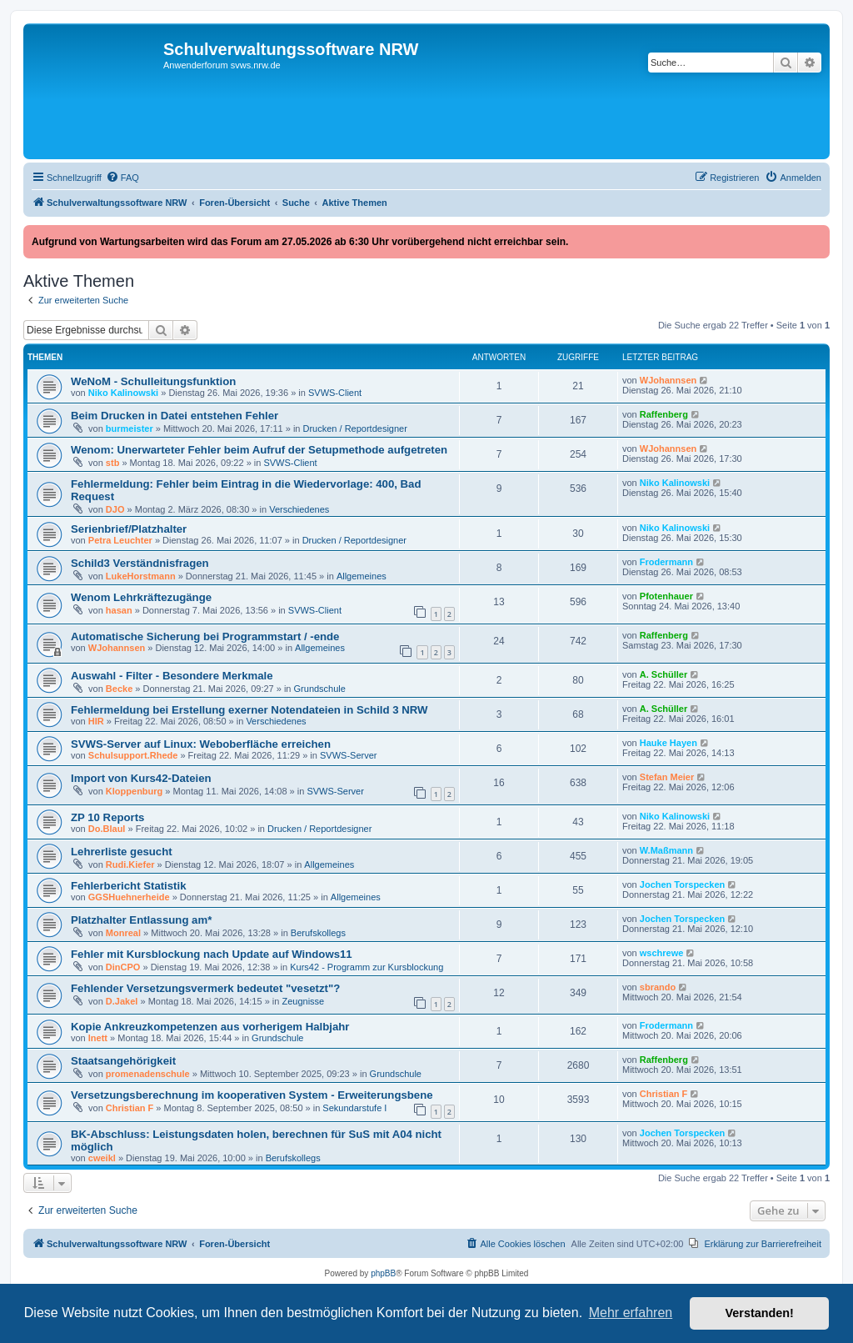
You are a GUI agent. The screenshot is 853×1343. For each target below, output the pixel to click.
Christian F (129, 1108)
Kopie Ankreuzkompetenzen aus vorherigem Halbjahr (210, 1026)
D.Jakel (122, 1001)
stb (113, 463)
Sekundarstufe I (354, 1108)
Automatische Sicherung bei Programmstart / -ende (205, 636)
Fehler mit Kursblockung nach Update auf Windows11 (211, 954)
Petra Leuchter (120, 540)
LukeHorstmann (141, 576)
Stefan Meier (667, 777)
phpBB (383, 1273)
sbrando (658, 987)
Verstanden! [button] (760, 1313)
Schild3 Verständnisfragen (140, 563)
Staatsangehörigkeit (123, 1061)
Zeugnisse (303, 1001)
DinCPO (123, 967)
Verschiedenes (299, 509)
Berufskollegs (318, 933)
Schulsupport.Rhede (133, 755)
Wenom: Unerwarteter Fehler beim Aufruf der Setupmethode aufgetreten (259, 449)
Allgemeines (362, 576)
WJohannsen (668, 380)
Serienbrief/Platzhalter (129, 529)
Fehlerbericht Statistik (129, 885)
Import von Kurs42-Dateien (141, 778)
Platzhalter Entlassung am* (141, 920)
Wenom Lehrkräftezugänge (141, 597)
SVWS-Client (335, 393)
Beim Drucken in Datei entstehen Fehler (174, 415)
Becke (119, 689)
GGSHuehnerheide (129, 897)
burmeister (129, 428)
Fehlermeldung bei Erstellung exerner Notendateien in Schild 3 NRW (249, 710)
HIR (96, 721)
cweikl (102, 1158)
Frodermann (666, 562)
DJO (115, 509)
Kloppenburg (134, 791)
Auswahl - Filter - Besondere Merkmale (172, 675)
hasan (119, 610)
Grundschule (320, 689)
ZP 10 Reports (107, 817)
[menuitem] (122, 178)
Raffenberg (664, 414)
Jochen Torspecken (683, 884)
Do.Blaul (107, 829)
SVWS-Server (348, 755)
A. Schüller (663, 674)
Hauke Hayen (668, 743)
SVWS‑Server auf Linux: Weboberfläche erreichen (201, 744)
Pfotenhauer (666, 596)
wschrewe (662, 953)
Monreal (123, 933)
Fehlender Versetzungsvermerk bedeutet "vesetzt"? (205, 988)
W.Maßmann (666, 850)
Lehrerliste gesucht (121, 851)
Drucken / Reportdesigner (355, 428)
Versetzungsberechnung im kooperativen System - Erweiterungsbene (252, 1095)
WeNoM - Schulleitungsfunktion (153, 381)
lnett (97, 1038)
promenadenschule (148, 1074)
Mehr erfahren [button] (631, 1312)
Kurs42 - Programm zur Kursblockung (366, 967)
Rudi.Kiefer (130, 864)
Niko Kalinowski (123, 393)
